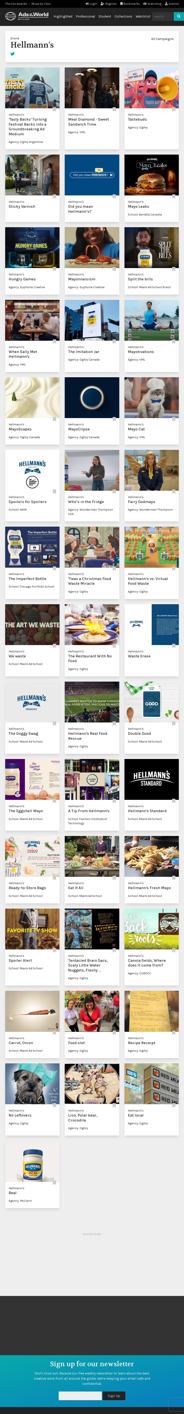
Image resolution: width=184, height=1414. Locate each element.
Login (91, 4)
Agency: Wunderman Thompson (150, 509)
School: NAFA (18, 509)
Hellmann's (16, 115)
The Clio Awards (16, 4)
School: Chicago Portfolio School (31, 586)
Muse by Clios (41, 4)
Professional (85, 16)
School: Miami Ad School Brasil (149, 287)
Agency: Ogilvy (138, 127)
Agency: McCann (20, 1201)
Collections (123, 16)
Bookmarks (130, 4)
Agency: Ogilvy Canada (83, 359)
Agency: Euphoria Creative (27, 287)
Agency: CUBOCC (139, 973)
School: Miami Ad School (25, 664)
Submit (172, 4)
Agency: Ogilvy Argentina (26, 142)
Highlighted (62, 16)
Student (105, 16)
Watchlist (143, 16)
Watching (152, 4)
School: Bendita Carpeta (145, 214)
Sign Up (114, 1396)
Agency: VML (76, 132)
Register (109, 4)
